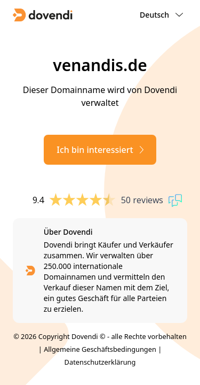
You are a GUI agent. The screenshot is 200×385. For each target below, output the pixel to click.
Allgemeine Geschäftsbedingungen (100, 349)
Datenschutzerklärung (100, 362)
